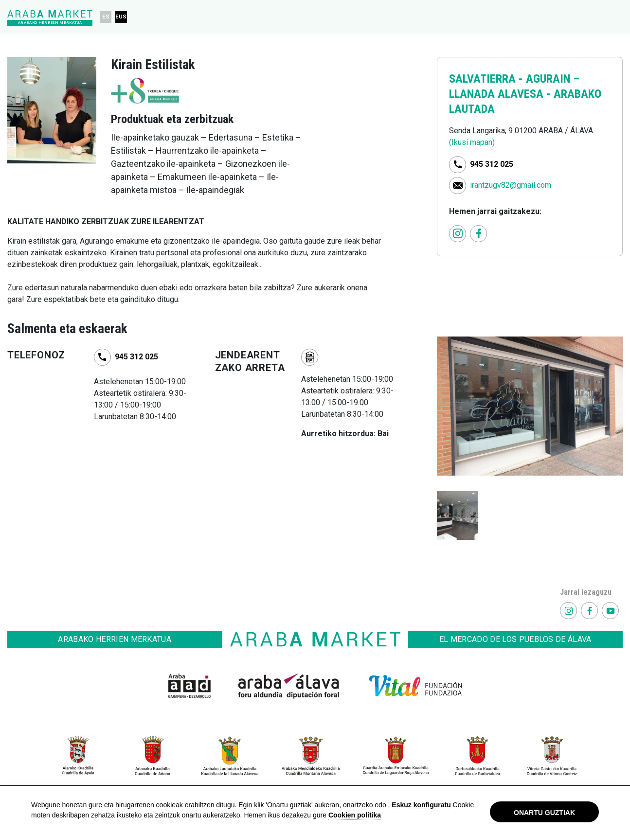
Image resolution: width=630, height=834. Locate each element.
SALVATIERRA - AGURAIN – (514, 79)
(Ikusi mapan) (472, 142)
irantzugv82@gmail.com (510, 184)
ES (105, 17)
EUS (121, 17)
